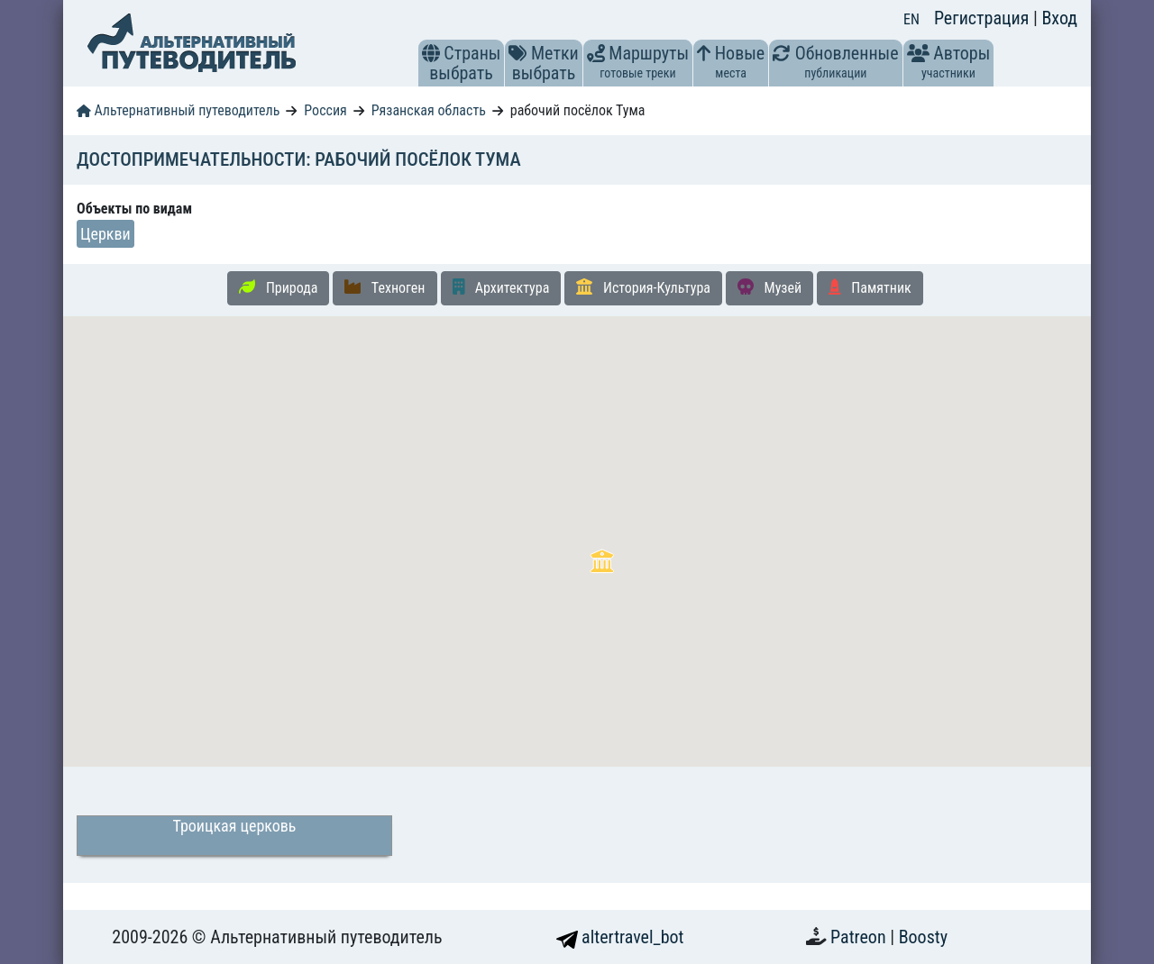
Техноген (384, 287)
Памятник (870, 287)
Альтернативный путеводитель (178, 110)
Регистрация (983, 18)
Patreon (860, 937)
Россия (325, 110)
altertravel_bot (620, 937)
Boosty (923, 937)
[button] (431, 53)
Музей (769, 287)
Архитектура (501, 287)
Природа (278, 287)
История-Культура (643, 287)
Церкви (105, 233)
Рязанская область (428, 110)
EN (911, 19)
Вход (1059, 18)
